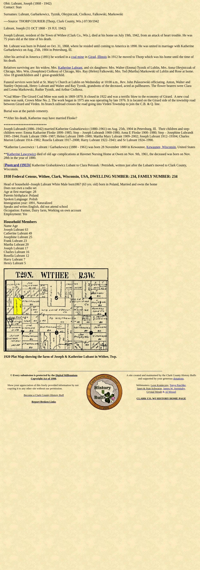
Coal (8, 96)
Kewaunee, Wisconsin (161, 147)
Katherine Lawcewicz (21, 154)
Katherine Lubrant (70, 67)
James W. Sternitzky (174, 388)
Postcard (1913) (17, 165)
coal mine (77, 57)
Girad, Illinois (97, 57)
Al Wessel (170, 391)
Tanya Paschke (178, 385)
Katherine (11, 147)
